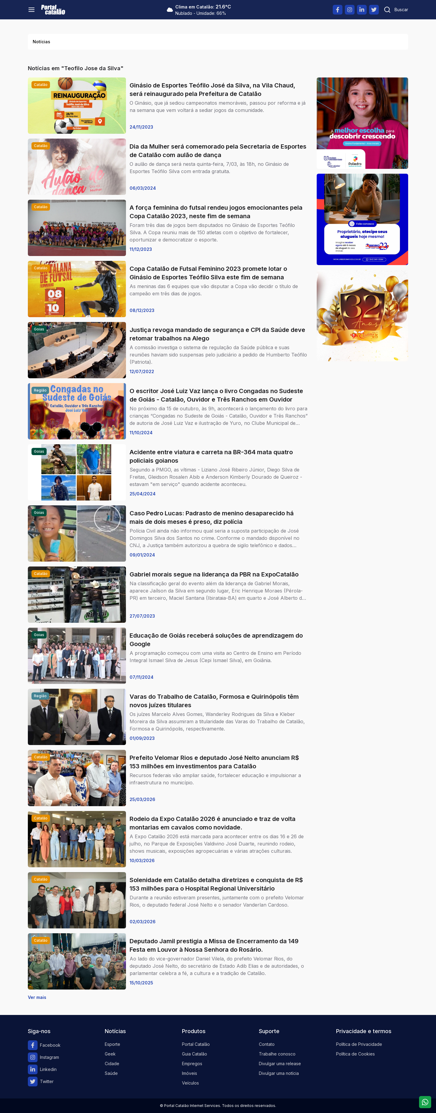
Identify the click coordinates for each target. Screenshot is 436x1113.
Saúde (111, 1073)
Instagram (43, 1057)
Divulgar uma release (280, 1063)
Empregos (192, 1063)
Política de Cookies (355, 1053)
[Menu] (31, 10)
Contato (267, 1044)
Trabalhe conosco (277, 1053)
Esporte (112, 1044)
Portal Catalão (196, 1044)
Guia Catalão (194, 1053)
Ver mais (37, 997)
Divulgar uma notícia (279, 1073)
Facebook (44, 1045)
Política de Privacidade (359, 1044)
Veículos (190, 1082)
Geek (110, 1053)
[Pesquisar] (396, 10)
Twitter (41, 1081)
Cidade (112, 1063)
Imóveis (189, 1073)
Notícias (41, 41)
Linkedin (42, 1069)
